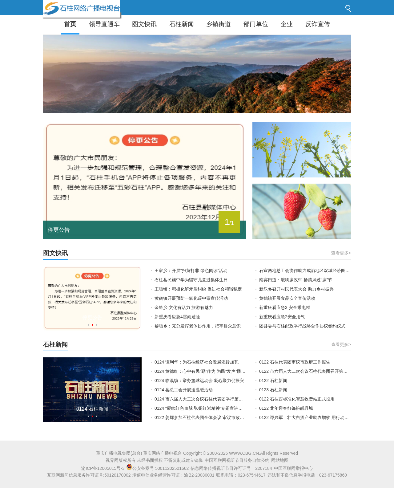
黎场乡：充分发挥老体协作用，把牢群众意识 (198, 325)
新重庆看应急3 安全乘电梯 (284, 307)
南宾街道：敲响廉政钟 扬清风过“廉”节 (295, 279)
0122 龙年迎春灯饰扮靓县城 (286, 408)
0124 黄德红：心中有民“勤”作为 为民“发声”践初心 (200, 371)
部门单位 (255, 24)
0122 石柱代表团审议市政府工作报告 (294, 362)
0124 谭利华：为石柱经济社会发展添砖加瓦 (197, 362)
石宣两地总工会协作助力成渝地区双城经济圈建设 (305, 270)
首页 (70, 24)
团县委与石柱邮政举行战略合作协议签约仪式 (302, 325)
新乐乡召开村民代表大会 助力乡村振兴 (296, 289)
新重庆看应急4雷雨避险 (177, 316)
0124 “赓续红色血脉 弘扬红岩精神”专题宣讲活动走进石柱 (200, 408)
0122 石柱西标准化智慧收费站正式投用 (297, 398)
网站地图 (279, 460)
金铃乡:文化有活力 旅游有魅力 (184, 307)
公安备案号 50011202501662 (158, 468)
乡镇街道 (218, 24)
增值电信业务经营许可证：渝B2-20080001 (173, 475)
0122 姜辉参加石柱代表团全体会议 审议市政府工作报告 (200, 417)
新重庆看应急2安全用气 (282, 316)
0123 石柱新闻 (273, 389)
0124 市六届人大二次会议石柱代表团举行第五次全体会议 (200, 398)
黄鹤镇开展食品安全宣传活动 (287, 298)
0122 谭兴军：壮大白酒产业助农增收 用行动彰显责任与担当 (305, 417)
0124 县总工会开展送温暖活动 (184, 389)
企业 (286, 24)
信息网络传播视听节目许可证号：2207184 (231, 468)
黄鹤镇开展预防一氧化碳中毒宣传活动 (191, 298)
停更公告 (59, 230)
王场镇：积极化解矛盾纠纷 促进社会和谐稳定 (198, 289)
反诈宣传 (317, 24)
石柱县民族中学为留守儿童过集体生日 (191, 279)
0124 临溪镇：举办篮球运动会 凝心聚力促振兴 (199, 380)
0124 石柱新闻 (92, 409)
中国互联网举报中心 (293, 468)
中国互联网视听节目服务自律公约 (237, 460)
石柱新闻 (181, 24)
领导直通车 (104, 24)
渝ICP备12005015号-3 (102, 468)
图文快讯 (144, 24)
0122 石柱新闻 (273, 380)
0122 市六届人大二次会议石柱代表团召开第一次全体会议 (305, 371)
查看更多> (341, 252)
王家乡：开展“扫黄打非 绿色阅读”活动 (191, 270)
